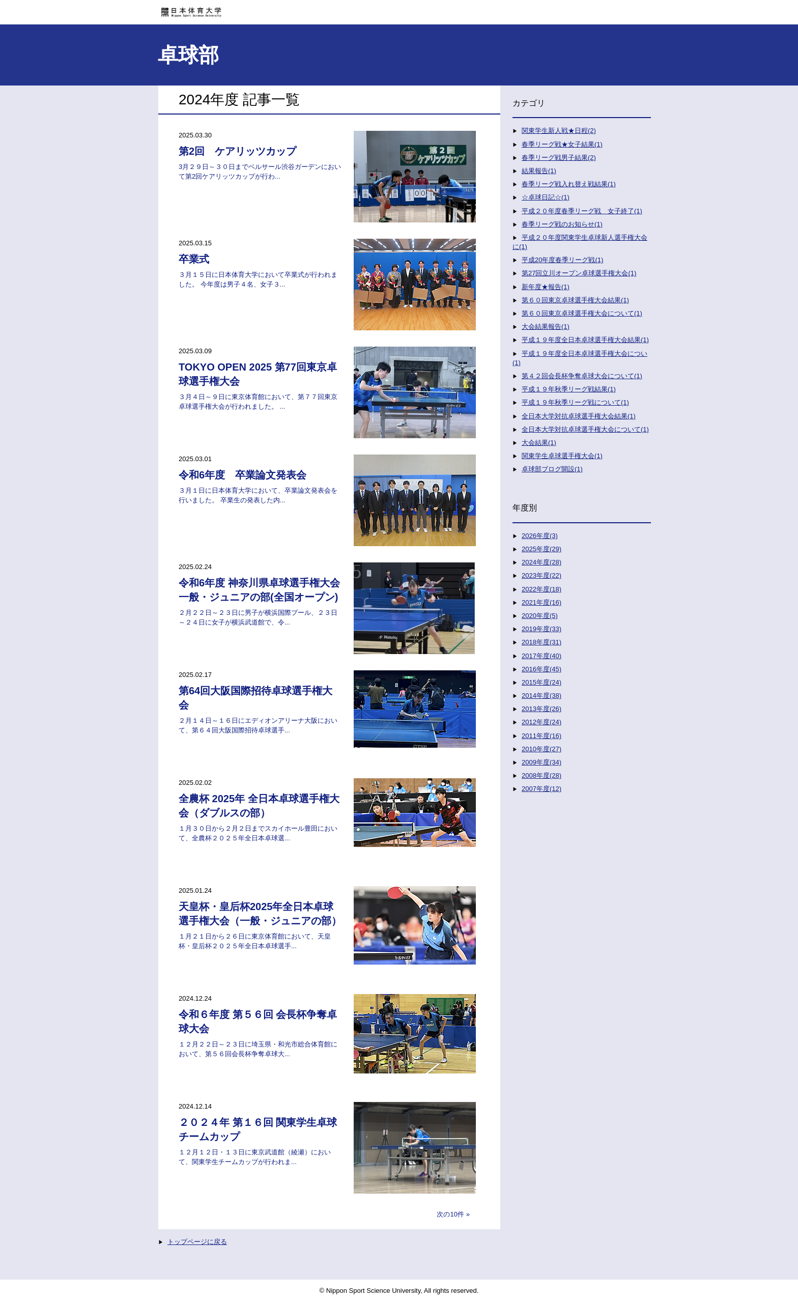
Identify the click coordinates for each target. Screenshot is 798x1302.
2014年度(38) (541, 695)
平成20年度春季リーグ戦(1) (562, 260)
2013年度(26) (541, 709)
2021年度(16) (541, 602)
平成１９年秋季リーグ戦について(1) (575, 402)
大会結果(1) (539, 442)
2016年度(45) (541, 669)
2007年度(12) (541, 788)
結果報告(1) (539, 171)
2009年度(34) (541, 762)
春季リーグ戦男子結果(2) (559, 157)
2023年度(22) (541, 575)
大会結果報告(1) (545, 326)
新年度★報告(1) (545, 287)
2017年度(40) (541, 656)
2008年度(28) (541, 775)
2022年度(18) (541, 589)
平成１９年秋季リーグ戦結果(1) (569, 389)
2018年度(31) (541, 642)
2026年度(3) (540, 536)
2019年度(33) (541, 629)
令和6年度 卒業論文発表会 (242, 474)
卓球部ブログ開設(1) (552, 469)
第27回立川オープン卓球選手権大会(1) (579, 273)
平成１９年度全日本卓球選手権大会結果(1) (585, 340)
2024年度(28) (541, 562)
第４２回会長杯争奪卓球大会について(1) (582, 376)
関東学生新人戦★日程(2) (559, 130)
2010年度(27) (541, 749)
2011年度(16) (541, 736)
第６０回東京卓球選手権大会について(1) (582, 313)
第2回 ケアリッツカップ (237, 151)
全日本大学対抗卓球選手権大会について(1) (585, 429)
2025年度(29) (541, 549)
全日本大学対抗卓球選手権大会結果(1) (579, 416)
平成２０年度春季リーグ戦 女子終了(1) (582, 211)
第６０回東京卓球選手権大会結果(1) (575, 300)
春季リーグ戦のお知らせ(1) (562, 224)
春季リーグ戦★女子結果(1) (562, 144)
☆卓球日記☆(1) (545, 197)
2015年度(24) (541, 682)
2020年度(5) (540, 615)
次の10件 (450, 1214)
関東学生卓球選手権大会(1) (562, 456)
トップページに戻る (197, 1242)
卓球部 (188, 55)
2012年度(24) (541, 722)
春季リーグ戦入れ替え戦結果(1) (569, 184)
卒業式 (194, 259)
